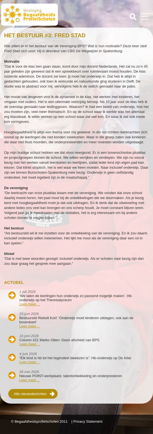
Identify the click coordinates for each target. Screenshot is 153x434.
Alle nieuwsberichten (30, 394)
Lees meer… (29, 304)
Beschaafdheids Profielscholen (39, 15)
